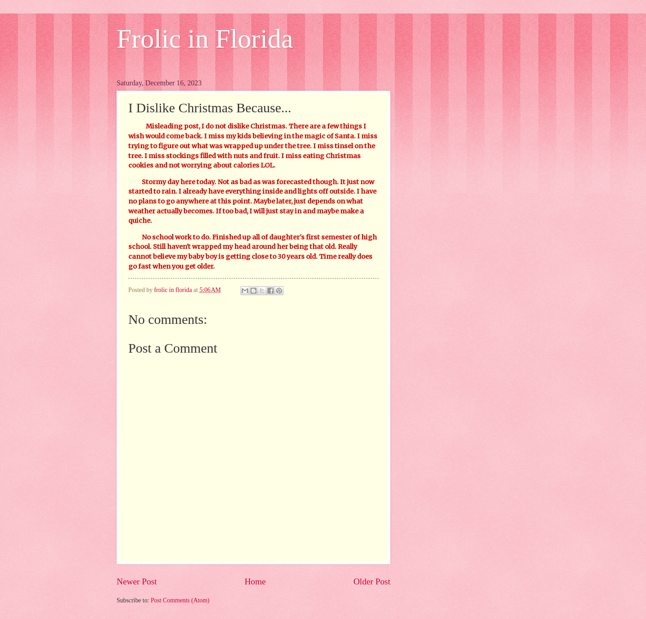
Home (255, 581)
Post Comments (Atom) (180, 600)
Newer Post (137, 581)
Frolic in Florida (205, 38)
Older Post (372, 581)
